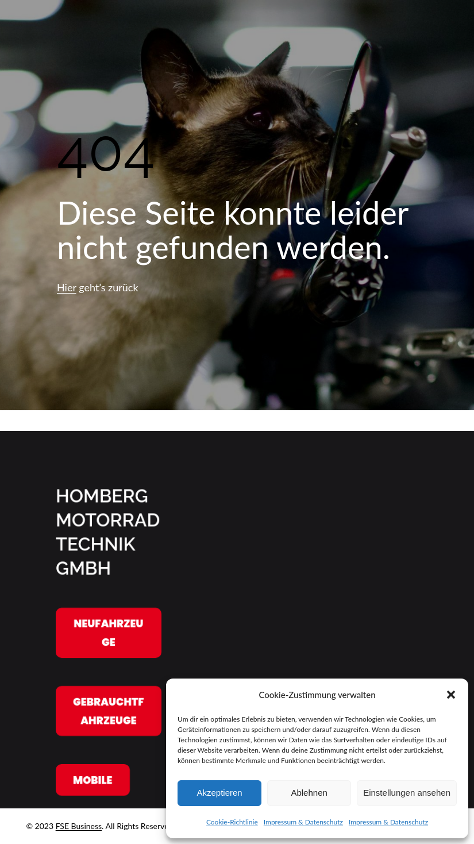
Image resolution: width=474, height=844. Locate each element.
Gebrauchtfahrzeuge (108, 711)
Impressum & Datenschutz (303, 822)
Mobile (93, 779)
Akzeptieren (219, 792)
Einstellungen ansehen (406, 792)
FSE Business (79, 826)
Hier (66, 287)
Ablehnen (309, 792)
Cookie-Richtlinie (232, 822)
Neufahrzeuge (108, 632)
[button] (451, 694)
